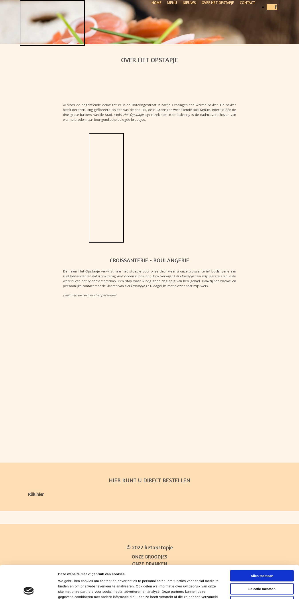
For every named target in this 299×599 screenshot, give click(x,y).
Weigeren (261, 571)
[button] (36, 494)
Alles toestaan (262, 545)
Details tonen (239, 590)
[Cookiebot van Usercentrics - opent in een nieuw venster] (28, 590)
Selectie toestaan (262, 558)
